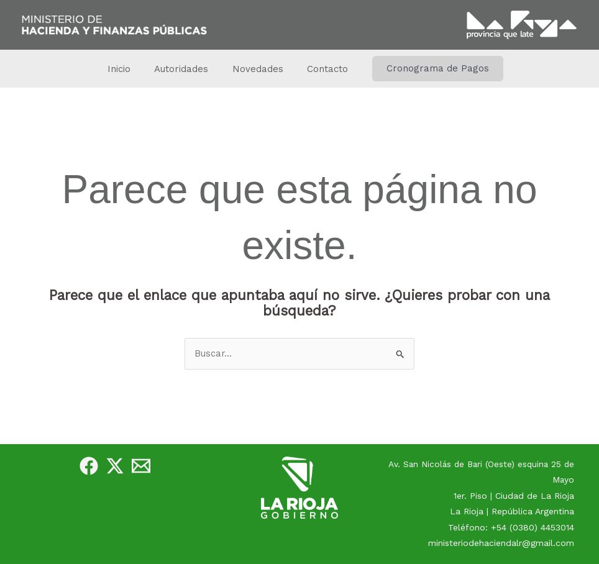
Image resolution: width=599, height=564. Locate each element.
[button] (427, 68)
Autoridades (184, 69)
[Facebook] (89, 466)
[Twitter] (115, 466)
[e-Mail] (141, 466)
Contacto (320, 69)
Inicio (127, 69)
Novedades (255, 69)
